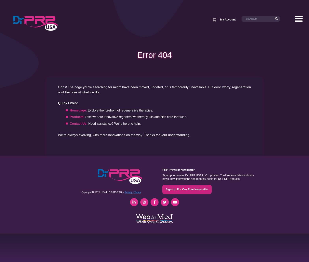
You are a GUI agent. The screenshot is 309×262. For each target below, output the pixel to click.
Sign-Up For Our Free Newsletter (187, 189)
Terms (137, 192)
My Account (228, 19)
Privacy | (129, 192)
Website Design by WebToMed (155, 222)
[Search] (276, 19)
